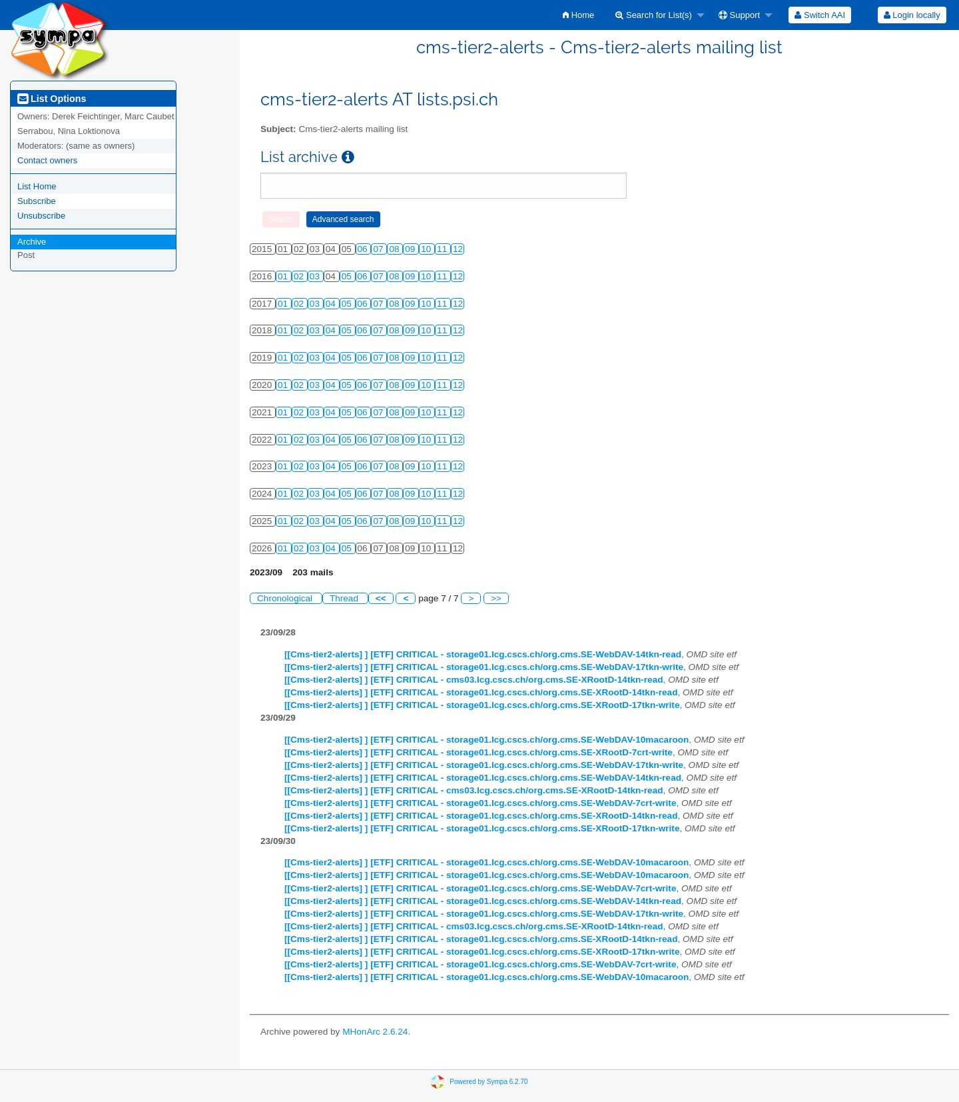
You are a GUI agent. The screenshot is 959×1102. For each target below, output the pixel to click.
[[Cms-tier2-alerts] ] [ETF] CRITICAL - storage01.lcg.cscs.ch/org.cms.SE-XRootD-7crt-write (478, 752)
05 (348, 276)
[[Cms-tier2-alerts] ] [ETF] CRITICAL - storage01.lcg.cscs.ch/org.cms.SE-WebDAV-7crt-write (480, 803)
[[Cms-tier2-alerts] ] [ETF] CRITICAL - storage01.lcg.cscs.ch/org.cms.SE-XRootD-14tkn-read (480, 692)
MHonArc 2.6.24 (375, 1032)
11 (443, 249)
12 (458, 249)
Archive (31, 242)
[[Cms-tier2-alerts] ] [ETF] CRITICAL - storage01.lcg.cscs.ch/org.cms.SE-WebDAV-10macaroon (486, 740)
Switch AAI (820, 15)
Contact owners (47, 160)
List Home (37, 186)
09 (411, 249)
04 (332, 304)
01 (284, 276)
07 (379, 249)
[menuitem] (578, 15)
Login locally (912, 15)
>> (496, 598)
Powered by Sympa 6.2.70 (488, 1081)
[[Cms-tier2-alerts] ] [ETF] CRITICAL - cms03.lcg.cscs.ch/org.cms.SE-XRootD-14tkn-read (473, 680)
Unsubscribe (41, 216)
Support (739, 15)
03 (316, 276)
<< (381, 598)
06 (364, 249)
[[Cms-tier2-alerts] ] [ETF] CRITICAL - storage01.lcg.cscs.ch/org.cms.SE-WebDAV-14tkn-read (482, 654)
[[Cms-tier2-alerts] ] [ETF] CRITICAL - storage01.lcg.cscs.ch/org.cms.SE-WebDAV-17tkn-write (483, 667)
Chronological (286, 598)
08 (395, 249)
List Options (51, 98)
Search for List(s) (653, 15)
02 (300, 276)
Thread (345, 598)
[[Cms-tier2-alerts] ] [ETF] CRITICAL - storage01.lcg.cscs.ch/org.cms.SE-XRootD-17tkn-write (481, 705)
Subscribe (36, 201)
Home (578, 15)
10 (427, 249)
